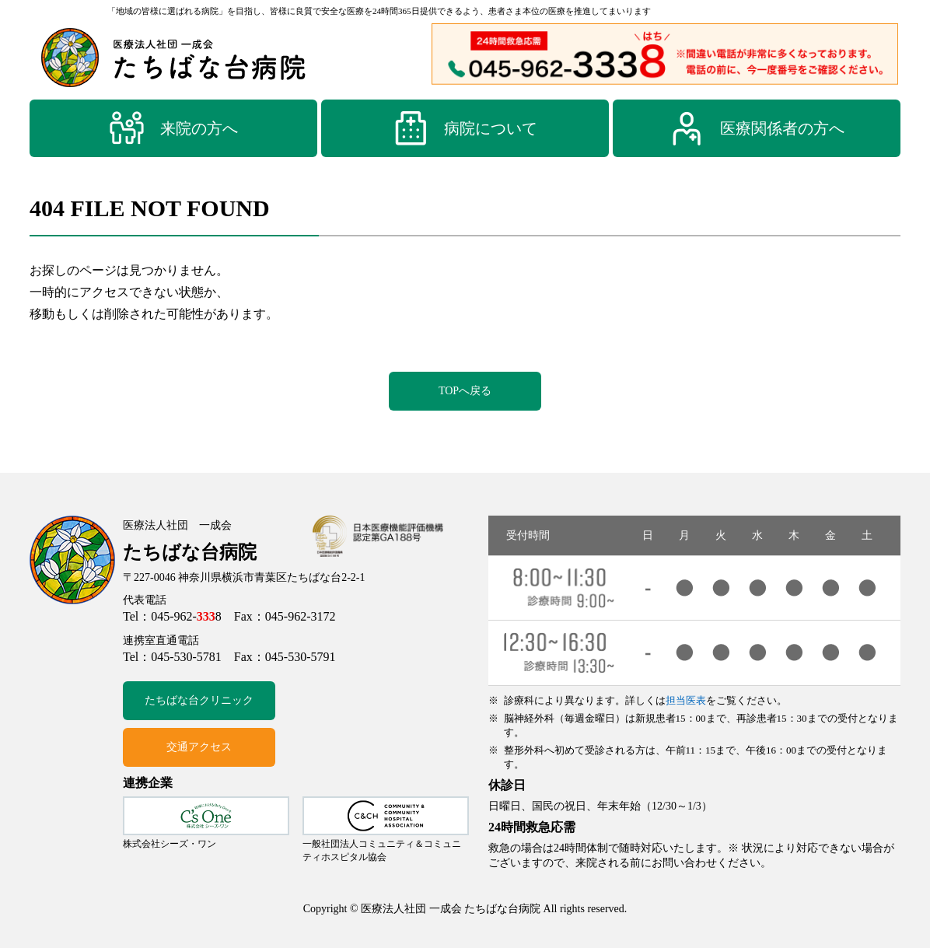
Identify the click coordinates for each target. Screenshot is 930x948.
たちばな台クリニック (199, 700)
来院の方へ (173, 128)
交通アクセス (199, 747)
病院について (465, 128)
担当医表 (686, 700)
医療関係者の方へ (756, 128)
